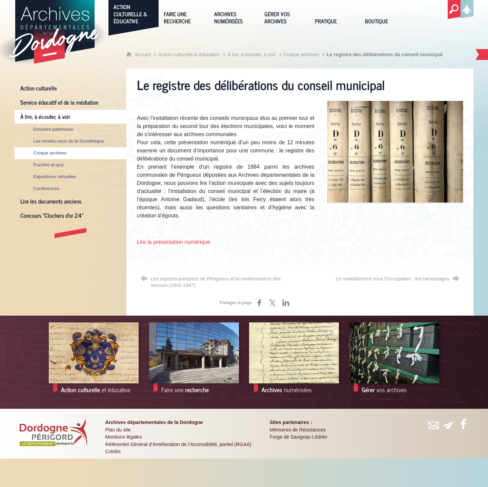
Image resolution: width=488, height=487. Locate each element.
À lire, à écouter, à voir (251, 54)
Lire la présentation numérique (173, 242)
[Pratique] (335, 13)
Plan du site (118, 429)
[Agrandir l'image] (395, 151)
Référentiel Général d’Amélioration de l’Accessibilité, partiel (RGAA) (178, 444)
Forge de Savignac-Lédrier (298, 437)
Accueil (143, 54)
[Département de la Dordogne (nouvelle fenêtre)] (53, 432)
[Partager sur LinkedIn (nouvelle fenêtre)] (285, 303)
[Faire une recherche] (184, 13)
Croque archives (302, 54)
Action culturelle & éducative (189, 54)
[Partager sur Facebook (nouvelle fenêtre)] (259, 303)
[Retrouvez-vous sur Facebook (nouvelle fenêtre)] (463, 424)
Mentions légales (123, 437)
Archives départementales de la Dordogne (154, 422)
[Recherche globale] (454, 10)
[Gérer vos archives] (284, 13)
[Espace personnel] (467, 8)
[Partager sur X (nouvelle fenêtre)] (272, 303)
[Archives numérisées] (234, 13)
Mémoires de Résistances (298, 429)
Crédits (113, 451)
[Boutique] (385, 13)
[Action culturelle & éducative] (133, 13)
